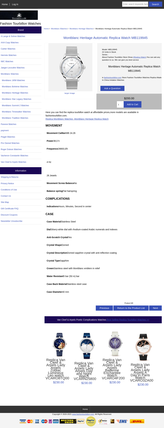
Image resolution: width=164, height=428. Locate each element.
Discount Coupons (9, 215)
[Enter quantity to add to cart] (120, 104)
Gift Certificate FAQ (9, 208)
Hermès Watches (8, 55)
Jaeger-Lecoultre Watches (13, 67)
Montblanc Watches (59, 29)
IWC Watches (7, 61)
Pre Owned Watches (10, 143)
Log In (15, 4)
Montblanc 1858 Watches (13, 80)
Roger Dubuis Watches (11, 149)
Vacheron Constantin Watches (14, 155)
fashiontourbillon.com (113, 77)
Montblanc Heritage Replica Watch (91, 119)
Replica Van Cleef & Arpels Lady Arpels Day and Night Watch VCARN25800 (84, 371)
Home (5, 4)
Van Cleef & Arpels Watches (13, 162)
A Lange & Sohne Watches (13, 36)
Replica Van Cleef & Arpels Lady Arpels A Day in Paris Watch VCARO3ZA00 (140, 372)
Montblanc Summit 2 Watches (15, 105)
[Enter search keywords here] (135, 4)
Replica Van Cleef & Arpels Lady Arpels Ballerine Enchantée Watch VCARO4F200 (112, 369)
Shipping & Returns (9, 177)
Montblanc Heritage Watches (81, 29)
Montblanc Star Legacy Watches (16, 99)
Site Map (5, 202)
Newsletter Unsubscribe (11, 221)
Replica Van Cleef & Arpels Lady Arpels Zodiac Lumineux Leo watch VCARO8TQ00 (56, 369)
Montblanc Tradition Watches (14, 118)
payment (5, 130)
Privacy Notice (7, 183)
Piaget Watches (8, 137)
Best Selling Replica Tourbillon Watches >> (127, 319)
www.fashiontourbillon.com (83, 414)
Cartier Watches (8, 49)
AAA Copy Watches (10, 42)
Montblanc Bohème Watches (14, 86)
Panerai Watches (8, 124)
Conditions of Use (9, 189)
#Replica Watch (139, 57)
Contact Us (6, 196)
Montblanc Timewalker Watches (16, 111)
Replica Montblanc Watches (59, 119)
